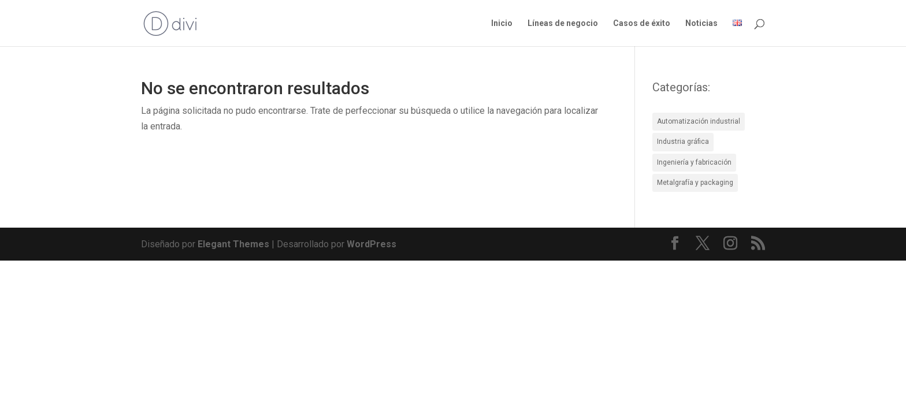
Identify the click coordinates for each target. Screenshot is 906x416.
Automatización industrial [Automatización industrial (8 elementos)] (698, 121)
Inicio (502, 23)
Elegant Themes (233, 244)
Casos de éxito (641, 23)
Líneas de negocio (563, 23)
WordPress (371, 244)
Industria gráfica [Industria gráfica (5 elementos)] (683, 142)
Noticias (701, 23)
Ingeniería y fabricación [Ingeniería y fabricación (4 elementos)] (694, 162)
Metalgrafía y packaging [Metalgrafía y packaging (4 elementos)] (695, 183)
